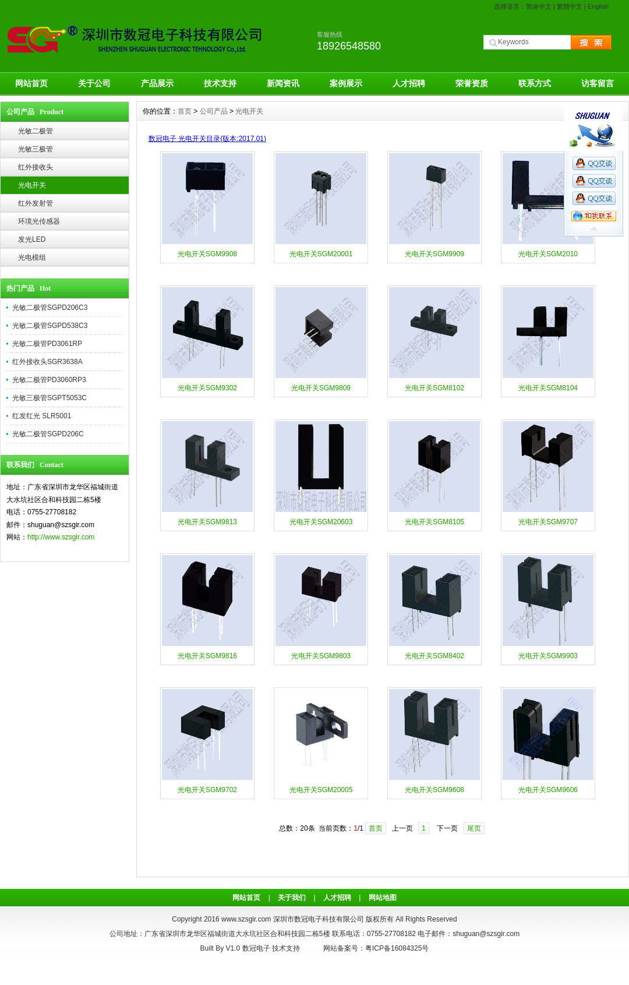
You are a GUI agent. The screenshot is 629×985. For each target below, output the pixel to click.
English (598, 6)
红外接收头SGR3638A (47, 362)
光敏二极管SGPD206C (48, 434)
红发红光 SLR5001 (41, 416)
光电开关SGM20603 (321, 522)
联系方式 (534, 83)
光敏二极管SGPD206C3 (49, 307)
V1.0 (233, 948)
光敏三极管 (35, 149)
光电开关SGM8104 (548, 388)
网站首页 (31, 83)
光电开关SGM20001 (321, 254)
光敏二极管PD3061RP (47, 344)
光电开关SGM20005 (321, 790)
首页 (185, 111)
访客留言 (597, 83)
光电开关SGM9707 (548, 522)
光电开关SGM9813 (207, 522)
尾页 (474, 828)
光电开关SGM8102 (434, 388)
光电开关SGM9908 (207, 254)
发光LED (31, 239)
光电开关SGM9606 (548, 790)
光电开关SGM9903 (548, 656)
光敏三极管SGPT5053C (49, 398)
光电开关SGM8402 (434, 656)
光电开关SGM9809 (321, 388)
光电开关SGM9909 (434, 254)
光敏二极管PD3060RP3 (49, 380)
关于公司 (94, 83)
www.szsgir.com (246, 919)
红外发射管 (35, 203)
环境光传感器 (39, 221)
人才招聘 (409, 83)
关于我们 (292, 898)
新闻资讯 (283, 83)
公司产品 (214, 111)
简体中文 (539, 6)
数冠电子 (256, 948)
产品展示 (157, 83)
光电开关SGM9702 (207, 790)
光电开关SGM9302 (207, 388)
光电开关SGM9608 (434, 790)
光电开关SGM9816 (207, 656)
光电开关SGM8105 (434, 522)
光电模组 (32, 257)
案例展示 (346, 83)
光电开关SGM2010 (548, 254)
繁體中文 (569, 6)
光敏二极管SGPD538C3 (49, 326)
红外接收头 (35, 167)
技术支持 (220, 83)
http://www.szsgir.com (60, 537)
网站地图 (383, 898)
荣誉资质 (471, 83)
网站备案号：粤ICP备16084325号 (376, 948)
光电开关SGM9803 (321, 656)
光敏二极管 (35, 131)
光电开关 (32, 185)
